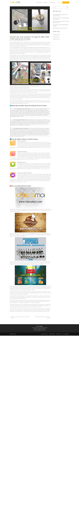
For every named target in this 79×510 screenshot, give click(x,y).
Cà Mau (49, 47)
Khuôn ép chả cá (12, 34)
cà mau (23, 40)
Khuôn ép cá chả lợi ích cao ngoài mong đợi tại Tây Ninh (20, 317)
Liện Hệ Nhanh (65, 2)
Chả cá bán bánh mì (56, 34)
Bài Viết (59, 2)
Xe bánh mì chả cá (56, 39)
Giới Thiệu (45, 2)
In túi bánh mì (52, 2)
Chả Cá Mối (38, 2)
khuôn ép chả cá (27, 40)
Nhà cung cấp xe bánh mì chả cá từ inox (60, 28)
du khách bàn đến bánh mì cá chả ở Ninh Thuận (42, 317)
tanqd (19, 40)
